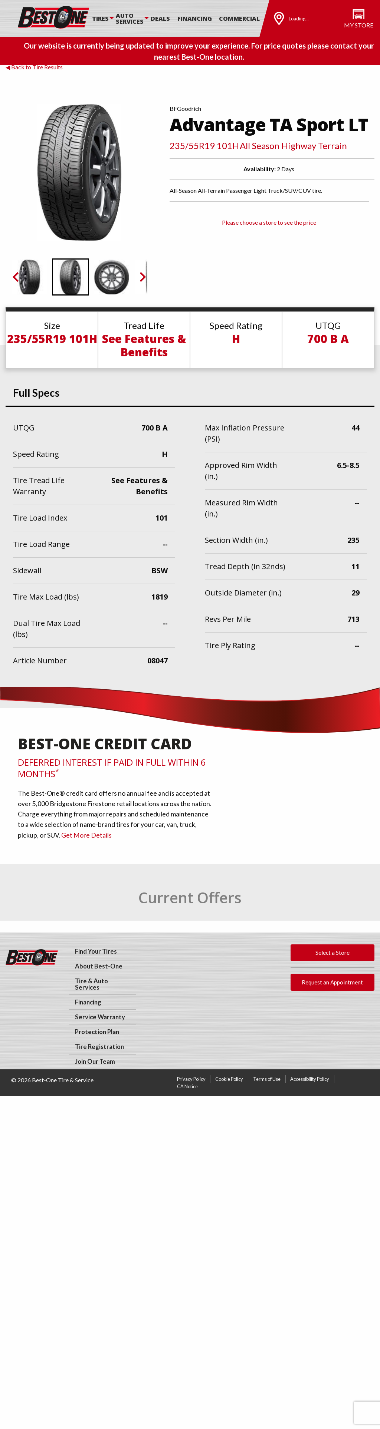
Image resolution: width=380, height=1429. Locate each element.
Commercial (239, 18)
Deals (160, 18)
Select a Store (332, 952)
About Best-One (98, 966)
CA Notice (187, 1086)
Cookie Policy (229, 1079)
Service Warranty (100, 1017)
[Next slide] (142, 277)
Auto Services (130, 18)
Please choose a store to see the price (269, 222)
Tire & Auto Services (91, 984)
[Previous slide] (16, 277)
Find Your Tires (96, 951)
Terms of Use (267, 1079)
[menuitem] (104, 18)
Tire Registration (99, 1046)
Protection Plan (97, 1032)
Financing (194, 18)
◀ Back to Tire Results (34, 66)
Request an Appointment (332, 982)
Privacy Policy (191, 1079)
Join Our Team (95, 1061)
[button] (29, 277)
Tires (100, 18)
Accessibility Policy (309, 1079)
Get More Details (86, 835)
